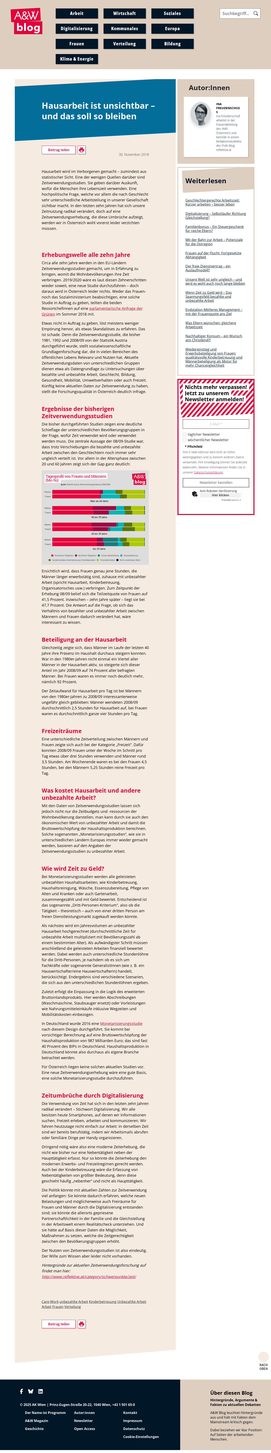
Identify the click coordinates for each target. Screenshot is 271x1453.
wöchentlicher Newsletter (208, 442)
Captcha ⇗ (231, 502)
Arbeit (77, 14)
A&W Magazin (36, 1423)
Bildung (172, 44)
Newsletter (83, 1423)
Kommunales (124, 29)
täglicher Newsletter (204, 437)
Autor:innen (84, 1415)
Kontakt (130, 1415)
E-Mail (216, 426)
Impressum (132, 1423)
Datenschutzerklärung (208, 475)
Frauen (76, 44)
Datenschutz (134, 1431)
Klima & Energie (77, 60)
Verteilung (124, 44)
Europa (172, 29)
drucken (48, 287)
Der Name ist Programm (45, 1415)
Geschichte (34, 1431)
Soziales (172, 14)
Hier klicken (220, 498)
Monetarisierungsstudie (121, 1026)
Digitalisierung (77, 29)
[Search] (240, 14)
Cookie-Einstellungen (141, 1439)
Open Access (84, 1431)
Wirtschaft (124, 14)
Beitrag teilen (58, 152)
